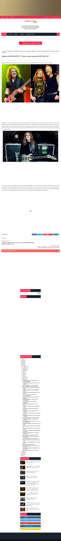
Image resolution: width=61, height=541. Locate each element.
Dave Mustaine (9, 51)
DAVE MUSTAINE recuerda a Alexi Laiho (30, 383)
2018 (23, 451)
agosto (24, 367)
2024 (23, 358)
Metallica (33, 51)
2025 (23, 357)
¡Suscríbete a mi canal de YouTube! (30, 43)
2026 (23, 356)
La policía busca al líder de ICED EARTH (29, 435)
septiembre (25, 366)
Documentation (30, 34)
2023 (23, 360)
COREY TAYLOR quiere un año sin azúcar (30, 447)
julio (23, 368)
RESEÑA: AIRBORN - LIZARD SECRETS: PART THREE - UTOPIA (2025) (33, 506)
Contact (11, 17)
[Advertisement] (30, 8)
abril (23, 372)
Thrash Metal (38, 51)
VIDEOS (16, 34)
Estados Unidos (23, 51)
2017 (23, 452)
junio (23, 370)
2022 (23, 361)
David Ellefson (16, 51)
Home (2, 17)
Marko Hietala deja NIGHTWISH (28, 441)
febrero (24, 375)
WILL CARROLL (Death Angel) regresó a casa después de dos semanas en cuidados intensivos (32, 486)
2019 (23, 450)
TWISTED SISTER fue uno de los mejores (30, 382)
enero (24, 376)
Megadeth (28, 51)
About (7, 17)
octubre (24, 365)
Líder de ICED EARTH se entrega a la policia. (30, 414)
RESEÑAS (22, 34)
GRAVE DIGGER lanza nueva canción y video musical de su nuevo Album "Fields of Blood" (33, 501)
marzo (24, 373)
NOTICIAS (10, 34)
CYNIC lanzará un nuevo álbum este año (30, 432)
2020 (23, 448)
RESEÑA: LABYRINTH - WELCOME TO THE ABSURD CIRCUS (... (30, 378)
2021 (5, 51)
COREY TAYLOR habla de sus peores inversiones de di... (29, 392)
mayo (24, 371)
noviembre (25, 363)
